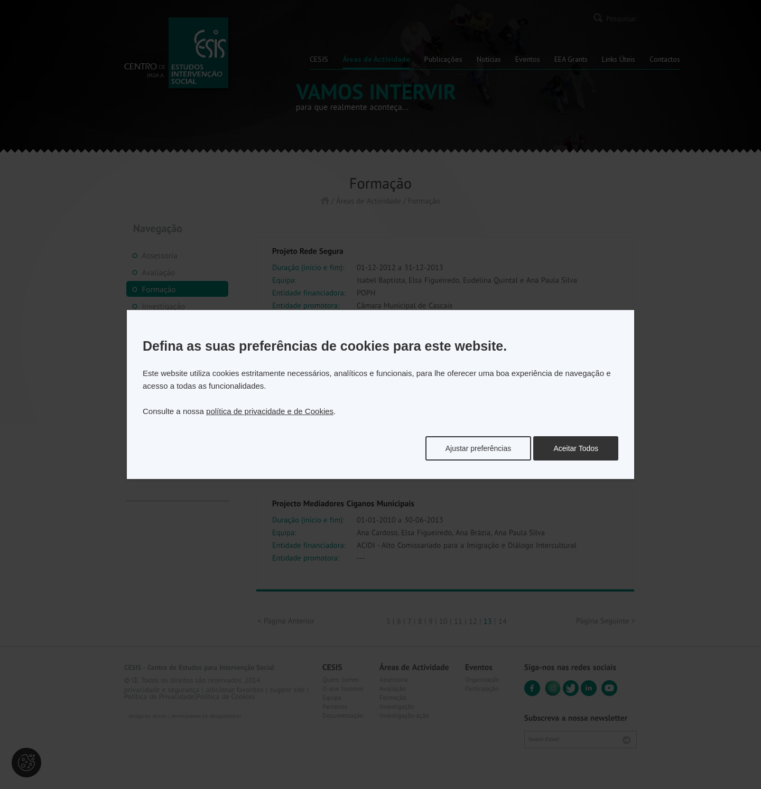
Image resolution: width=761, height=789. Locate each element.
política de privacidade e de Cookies (269, 411)
